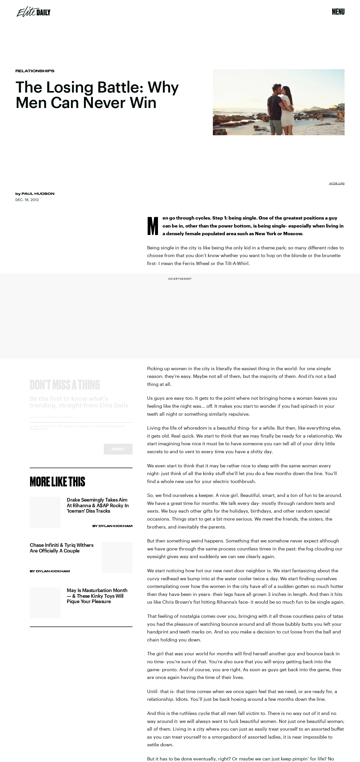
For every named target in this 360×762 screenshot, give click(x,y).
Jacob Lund (337, 183)
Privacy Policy (39, 433)
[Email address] (81, 424)
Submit (118, 454)
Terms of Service (109, 430)
